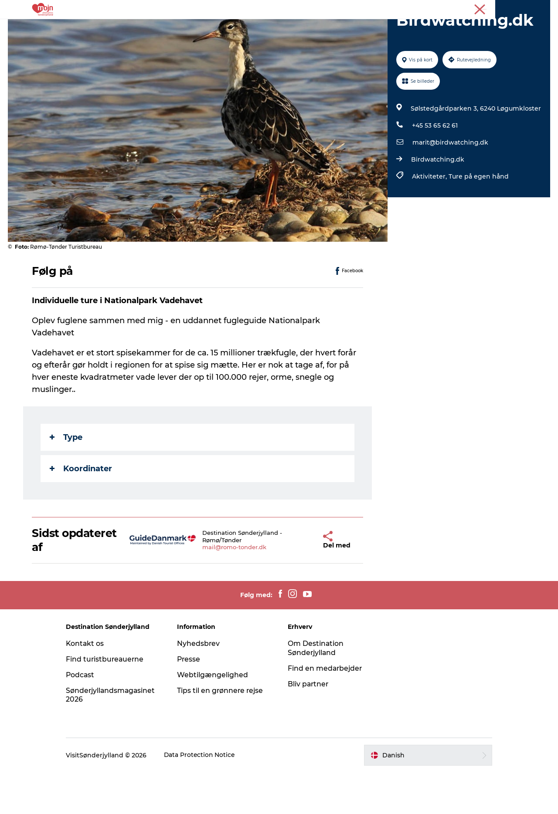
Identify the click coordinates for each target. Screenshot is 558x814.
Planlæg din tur (399, 28)
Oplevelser (150, 28)
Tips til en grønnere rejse (224, 732)
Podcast (87, 716)
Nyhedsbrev (202, 685)
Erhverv (514, 8)
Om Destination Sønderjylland (316, 689)
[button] (304, 582)
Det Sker (306, 28)
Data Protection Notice (207, 796)
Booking (347, 28)
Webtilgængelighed (216, 716)
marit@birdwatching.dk (450, 184)
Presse (540, 8)
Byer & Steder (203, 28)
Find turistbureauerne (113, 700)
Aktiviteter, (430, 218)
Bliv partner (309, 725)
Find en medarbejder (326, 710)
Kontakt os (92, 685)
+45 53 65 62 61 (434, 167)
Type (66, 478)
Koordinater (81, 510)
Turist (487, 8)
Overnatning (258, 28)
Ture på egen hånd (478, 218)
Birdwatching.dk (437, 201)
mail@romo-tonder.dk (224, 588)
